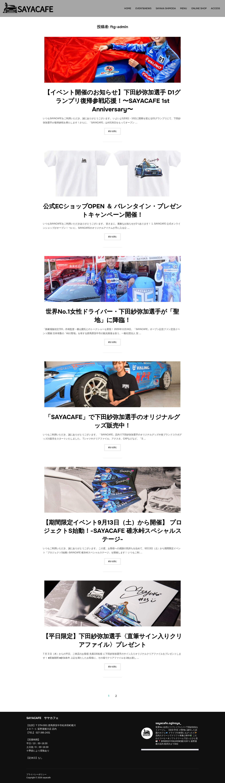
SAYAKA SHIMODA (166, 8)
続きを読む (114, 131)
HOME (127, 8)
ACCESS (215, 8)
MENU (183, 8)
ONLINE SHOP (199, 8)
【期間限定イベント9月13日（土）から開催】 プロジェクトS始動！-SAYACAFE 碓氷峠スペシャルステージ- (112, 531)
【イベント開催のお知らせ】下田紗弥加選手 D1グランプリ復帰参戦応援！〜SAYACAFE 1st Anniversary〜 (112, 101)
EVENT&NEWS (143, 8)
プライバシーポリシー (36, 774)
